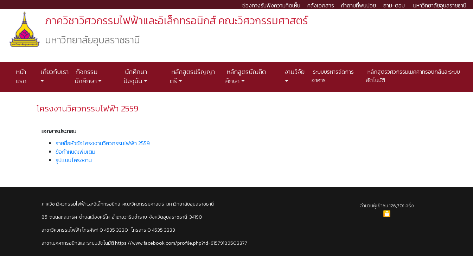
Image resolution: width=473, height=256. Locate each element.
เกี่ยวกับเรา (54, 72)
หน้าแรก (21, 76)
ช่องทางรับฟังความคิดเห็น (271, 5)
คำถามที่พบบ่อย (358, 5)
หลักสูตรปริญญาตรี (192, 76)
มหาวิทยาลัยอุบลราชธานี (440, 5)
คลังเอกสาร (320, 5)
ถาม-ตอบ (394, 5)
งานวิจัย (294, 72)
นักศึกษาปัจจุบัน (135, 76)
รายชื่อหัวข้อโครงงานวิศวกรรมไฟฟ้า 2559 (103, 143)
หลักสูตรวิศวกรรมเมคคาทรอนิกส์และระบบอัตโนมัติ (413, 75)
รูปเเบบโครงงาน (74, 160)
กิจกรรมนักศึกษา (86, 76)
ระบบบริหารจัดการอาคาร (333, 75)
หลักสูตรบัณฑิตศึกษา (245, 76)
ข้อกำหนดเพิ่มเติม (75, 151)
